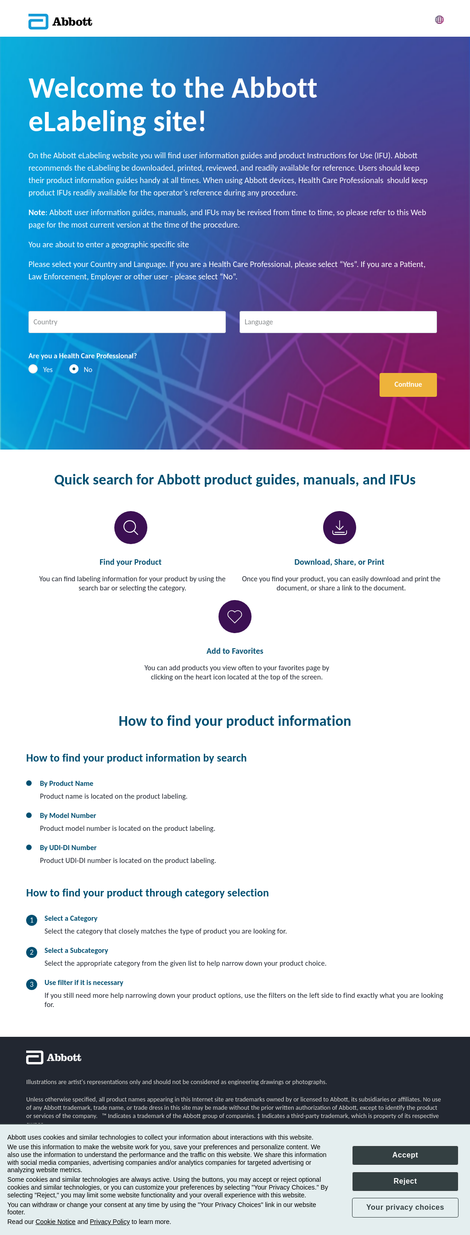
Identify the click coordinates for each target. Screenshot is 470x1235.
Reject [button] (405, 1181)
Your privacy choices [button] (405, 1207)
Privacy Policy (110, 1221)
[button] (439, 18)
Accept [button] (405, 1155)
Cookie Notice (55, 1221)
